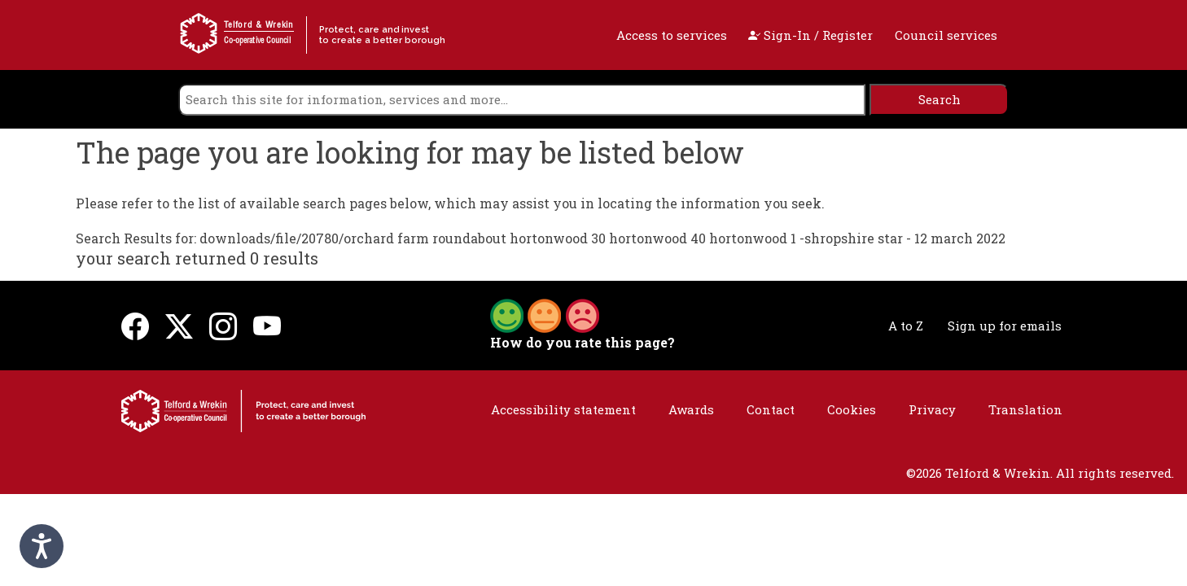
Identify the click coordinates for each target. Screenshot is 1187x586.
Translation (1025, 409)
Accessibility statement (563, 409)
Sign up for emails (1005, 325)
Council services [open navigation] (946, 35)
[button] (544, 314)
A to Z (905, 325)
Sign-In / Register (810, 35)
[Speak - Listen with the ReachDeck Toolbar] (42, 546)
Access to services (671, 35)
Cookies (851, 409)
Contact (771, 409)
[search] (521, 100)
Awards (691, 409)
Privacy (932, 409)
